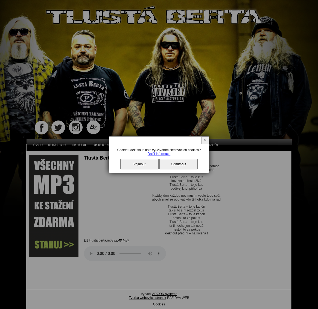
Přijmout (139, 164)
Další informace (159, 154)
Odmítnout (178, 164)
